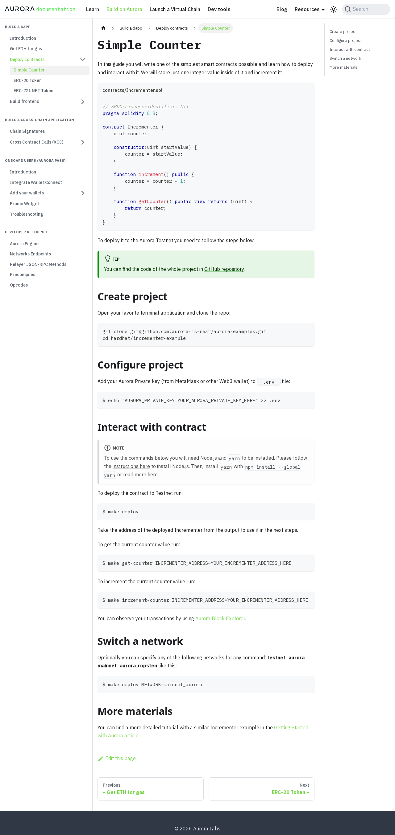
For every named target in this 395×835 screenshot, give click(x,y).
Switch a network (345, 58)
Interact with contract (350, 49)
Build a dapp (18, 26)
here (153, 474)
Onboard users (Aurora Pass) (35, 160)
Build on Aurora (124, 9)
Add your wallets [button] (27, 193)
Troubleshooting (26, 214)
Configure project (346, 40)
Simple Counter (29, 70)
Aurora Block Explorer (220, 618)
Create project (343, 31)
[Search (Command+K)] (366, 9)
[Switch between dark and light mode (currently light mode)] (334, 9)
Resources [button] (307, 9)
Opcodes (19, 285)
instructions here (131, 466)
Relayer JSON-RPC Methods (38, 264)
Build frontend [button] (25, 101)
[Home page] (103, 28)
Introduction (23, 38)
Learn (92, 9)
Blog (281, 9)
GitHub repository (224, 269)
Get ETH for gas (26, 48)
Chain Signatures (27, 131)
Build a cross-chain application (39, 119)
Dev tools (219, 9)
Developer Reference (26, 232)
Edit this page (117, 758)
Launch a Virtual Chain (175, 9)
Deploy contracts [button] (27, 59)
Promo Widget (24, 203)
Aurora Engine (24, 243)
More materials (343, 67)
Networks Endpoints (30, 254)
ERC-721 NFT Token (33, 90)
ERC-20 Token (28, 80)
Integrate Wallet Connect (36, 182)
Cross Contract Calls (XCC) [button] (36, 142)
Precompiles (22, 274)
